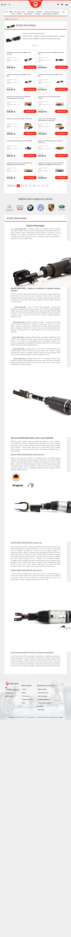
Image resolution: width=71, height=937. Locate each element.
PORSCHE (39, 12)
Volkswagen (30, 12)
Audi (6, 12)
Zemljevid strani (27, 699)
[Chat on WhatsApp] (10, 4)
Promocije (25, 696)
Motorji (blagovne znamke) (50, 14)
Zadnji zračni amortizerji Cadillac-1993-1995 (19, 118)
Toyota (13, 14)
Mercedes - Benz (20, 12)
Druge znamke (28, 14)
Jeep (63, 12)
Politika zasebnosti (44, 699)
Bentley (19, 14)
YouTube (9, 696)
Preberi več (35, 45)
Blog (23, 693)
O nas (24, 689)
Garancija (41, 709)
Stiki (23, 703)
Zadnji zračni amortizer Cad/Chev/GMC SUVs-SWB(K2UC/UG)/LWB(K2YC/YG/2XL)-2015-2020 (51, 164)
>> (47, 186)
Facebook (9, 693)
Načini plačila (42, 689)
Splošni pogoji (42, 696)
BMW (10, 12)
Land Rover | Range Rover (52, 12)
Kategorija (38, 14)
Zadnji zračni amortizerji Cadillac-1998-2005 (19, 141)
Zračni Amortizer (13, 19)
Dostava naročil (43, 693)
